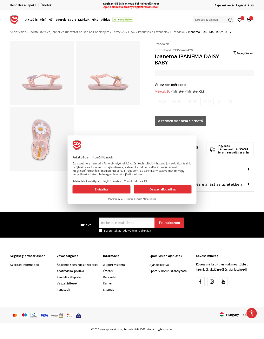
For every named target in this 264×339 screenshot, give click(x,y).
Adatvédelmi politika (70, 271)
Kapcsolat (110, 277)
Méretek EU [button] (162, 91)
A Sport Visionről (114, 265)
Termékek (118, 32)
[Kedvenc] (239, 20)
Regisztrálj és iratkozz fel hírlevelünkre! (132, 3)
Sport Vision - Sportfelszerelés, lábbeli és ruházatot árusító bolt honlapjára (59, 32)
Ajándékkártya (159, 265)
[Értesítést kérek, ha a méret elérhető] (161, 101)
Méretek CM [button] (195, 91)
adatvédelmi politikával (137, 230)
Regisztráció (245, 5)
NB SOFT (140, 329)
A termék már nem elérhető (180, 121)
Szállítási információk (24, 265)
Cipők (131, 32)
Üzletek (108, 271)
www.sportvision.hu (111, 329)
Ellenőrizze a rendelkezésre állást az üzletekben (202, 184)
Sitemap (108, 289)
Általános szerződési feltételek (77, 265)
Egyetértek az (128, 230)
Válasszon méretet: (170, 85)
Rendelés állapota (69, 277)
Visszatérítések (67, 283)
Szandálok (178, 32)
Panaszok (63, 289)
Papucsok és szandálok (153, 32)
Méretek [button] (178, 91)
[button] (213, 19)
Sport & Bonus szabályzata (168, 271)
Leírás (202, 169)
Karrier (107, 283)
